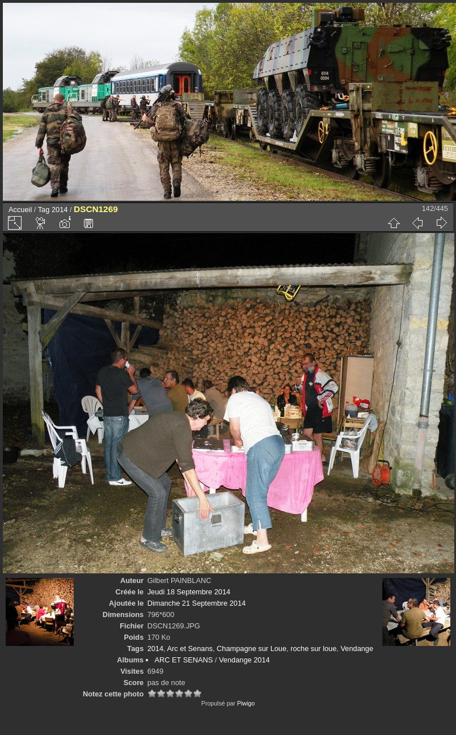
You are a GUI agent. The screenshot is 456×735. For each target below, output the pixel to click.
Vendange (356, 648)
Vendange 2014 (244, 660)
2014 (59, 209)
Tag (44, 209)
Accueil (20, 209)
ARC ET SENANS (183, 660)
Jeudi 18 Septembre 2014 (189, 592)
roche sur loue (313, 648)
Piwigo (246, 703)
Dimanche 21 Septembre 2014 (196, 603)
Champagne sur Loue (251, 648)
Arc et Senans (190, 648)
